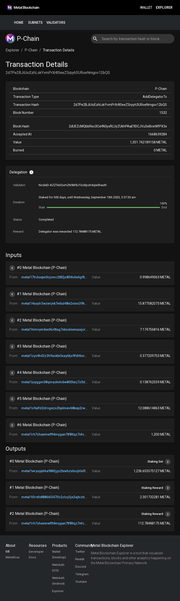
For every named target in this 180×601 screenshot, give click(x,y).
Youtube (81, 581)
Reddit (79, 559)
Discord (80, 566)
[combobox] (132, 38)
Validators (56, 22)
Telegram (82, 574)
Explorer (164, 7)
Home (18, 22)
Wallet (146, 7)
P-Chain (31, 50)
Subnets (35, 22)
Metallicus (13, 557)
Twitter (80, 551)
